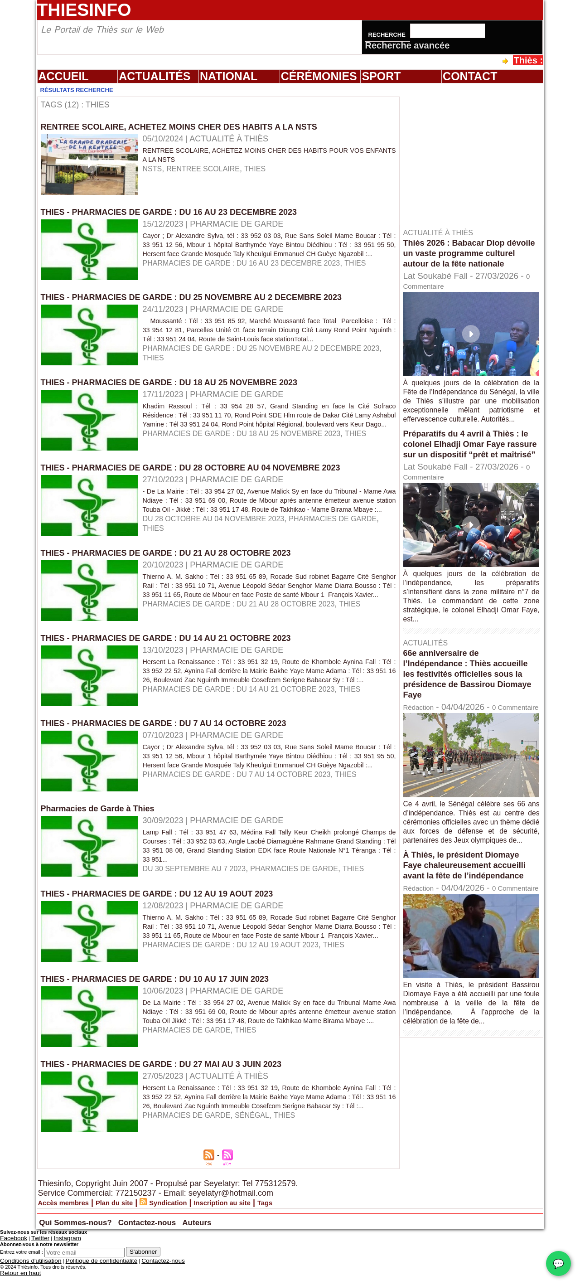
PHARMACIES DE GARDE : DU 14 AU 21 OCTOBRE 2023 (251, 710)
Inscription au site (257, 1215)
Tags (308, 1215)
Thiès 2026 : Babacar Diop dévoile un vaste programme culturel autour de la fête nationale (464, 258)
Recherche (387, 34)
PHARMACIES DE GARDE (312, 881)
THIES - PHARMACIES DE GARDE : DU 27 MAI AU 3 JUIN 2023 (174, 1076)
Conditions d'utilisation (24, 1271)
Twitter (33, 1250)
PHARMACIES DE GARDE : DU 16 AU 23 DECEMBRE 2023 (254, 271)
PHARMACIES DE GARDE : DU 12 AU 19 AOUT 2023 (242, 966)
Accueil (64, 76)
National (228, 76)
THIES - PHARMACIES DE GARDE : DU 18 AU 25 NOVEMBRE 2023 (183, 388)
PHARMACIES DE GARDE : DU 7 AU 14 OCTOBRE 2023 (248, 795)
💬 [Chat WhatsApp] (558, 1263)
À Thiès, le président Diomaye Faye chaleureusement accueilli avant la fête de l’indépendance (471, 913)
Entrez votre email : (21, 1263)
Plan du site (130, 1215)
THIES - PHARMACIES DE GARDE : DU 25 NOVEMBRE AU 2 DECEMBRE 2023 (208, 297)
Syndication (192, 1215)
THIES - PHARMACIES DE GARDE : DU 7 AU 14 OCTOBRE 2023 (177, 736)
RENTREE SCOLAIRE (210, 168)
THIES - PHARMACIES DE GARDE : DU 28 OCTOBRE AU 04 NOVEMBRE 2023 (207, 474)
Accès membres (69, 1215)
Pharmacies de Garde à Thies (104, 821)
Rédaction (422, 737)
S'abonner (143, 1263)
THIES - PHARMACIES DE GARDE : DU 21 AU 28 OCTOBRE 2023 (180, 565)
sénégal (265, 1136)
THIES (268, 168)
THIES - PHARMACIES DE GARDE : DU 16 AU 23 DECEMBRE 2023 (183, 212)
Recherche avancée (407, 45)
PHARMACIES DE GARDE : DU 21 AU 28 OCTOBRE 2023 (251, 625)
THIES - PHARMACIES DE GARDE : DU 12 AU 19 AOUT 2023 (170, 906)
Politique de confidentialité (82, 1271)
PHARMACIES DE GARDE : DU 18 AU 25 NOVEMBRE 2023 (254, 448)
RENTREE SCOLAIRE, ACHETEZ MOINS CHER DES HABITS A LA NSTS (194, 126)
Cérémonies (319, 76)
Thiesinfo (84, 9)
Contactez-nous (194, 1233)
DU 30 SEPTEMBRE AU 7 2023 (201, 881)
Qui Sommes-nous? (93, 1233)
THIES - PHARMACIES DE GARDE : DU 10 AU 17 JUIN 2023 (167, 991)
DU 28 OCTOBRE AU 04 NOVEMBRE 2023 (222, 533)
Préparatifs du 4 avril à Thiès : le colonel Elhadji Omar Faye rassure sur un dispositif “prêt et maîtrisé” (468, 468)
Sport (381, 76)
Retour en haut (16, 1282)
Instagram (56, 1250)
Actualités (154, 76)
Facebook (11, 1250)
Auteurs (261, 1233)
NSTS (153, 168)
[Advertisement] (476, 153)
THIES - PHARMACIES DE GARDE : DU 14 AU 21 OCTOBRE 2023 (180, 650)
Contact (470, 76)
